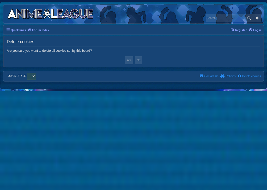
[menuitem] (254, 30)
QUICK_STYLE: (22, 75)
